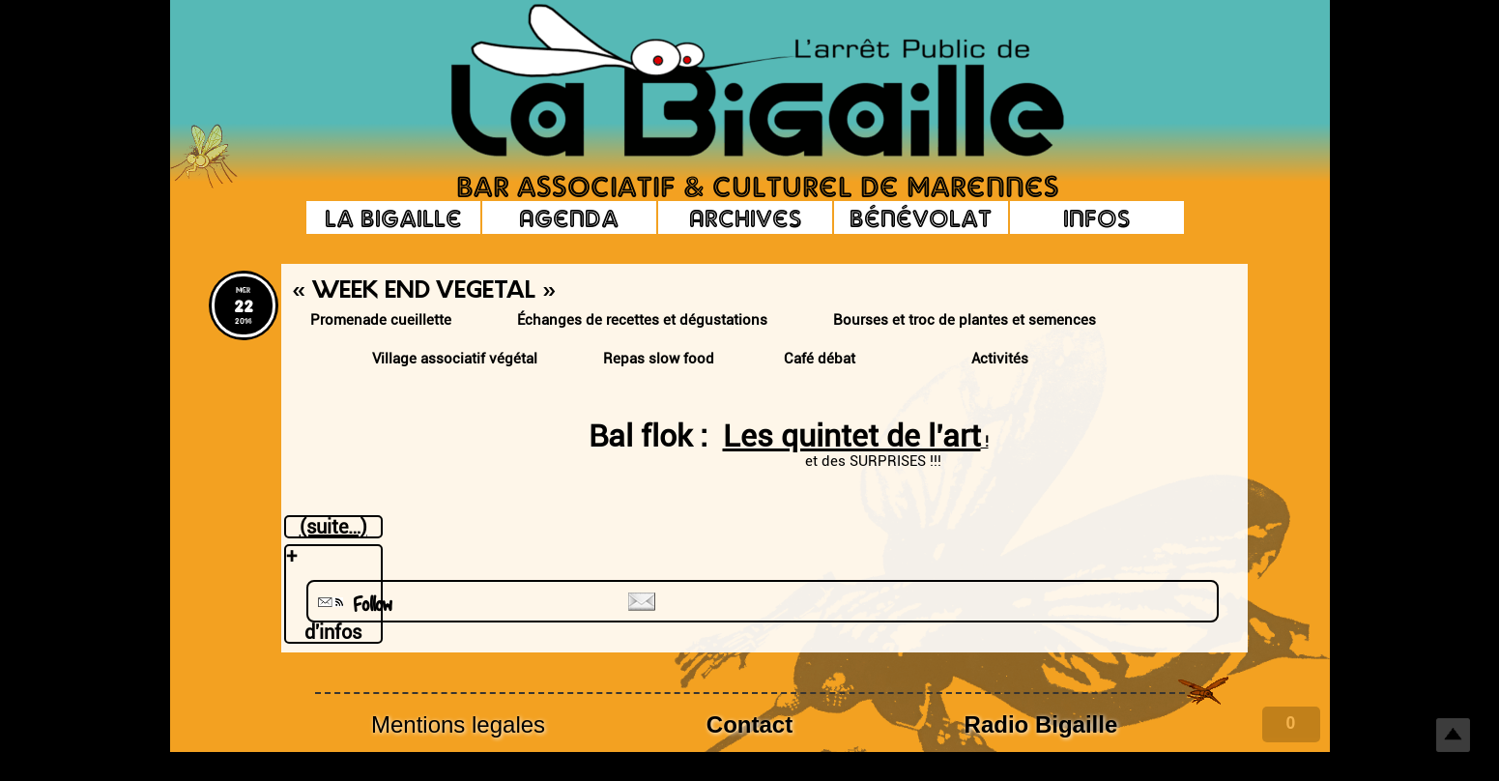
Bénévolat (921, 217)
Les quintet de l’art (852, 436)
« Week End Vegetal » (424, 292)
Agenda (569, 217)
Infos (1096, 217)
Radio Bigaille (1041, 724)
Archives (745, 217)
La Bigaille (393, 217)
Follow (353, 604)
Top (1453, 735)
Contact (749, 724)
